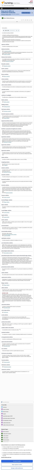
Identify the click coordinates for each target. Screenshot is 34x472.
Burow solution (7, 76)
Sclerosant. (6, 312)
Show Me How (26, 12)
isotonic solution (7, 54)
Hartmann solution (7, 111)
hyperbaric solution (7, 172)
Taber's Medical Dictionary (8, 18)
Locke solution (6, 212)
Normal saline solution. (8, 252)
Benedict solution (7, 65)
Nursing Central (10, 2)
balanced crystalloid (9, 61)
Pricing (25, 8)
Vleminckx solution (7, 366)
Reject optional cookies (17, 464)
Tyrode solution (7, 362)
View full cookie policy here (6, 457)
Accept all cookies (17, 461)
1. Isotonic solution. (7, 51)
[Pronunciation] (11, 30)
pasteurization (6, 118)
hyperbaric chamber (7, 142)
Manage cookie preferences (17, 468)
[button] (30, 8)
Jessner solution (7, 197)
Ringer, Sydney (6, 202)
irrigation (5, 165)
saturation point (7, 307)
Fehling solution (7, 106)
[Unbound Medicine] (30, 2)
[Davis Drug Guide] (17, 409)
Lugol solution (6, 217)
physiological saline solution (11, 234)
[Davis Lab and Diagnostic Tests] (17, 407)
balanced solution (9, 192)
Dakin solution (6, 101)
